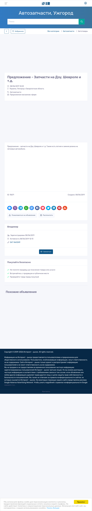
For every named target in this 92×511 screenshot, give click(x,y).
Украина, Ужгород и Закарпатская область (25, 89)
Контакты (46, 392)
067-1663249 (15, 242)
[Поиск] (43, 21)
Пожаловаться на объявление (22, 215)
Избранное (18, 31)
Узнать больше (53, 508)
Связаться (46, 252)
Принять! (81, 502)
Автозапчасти (68, 31)
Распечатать (46, 215)
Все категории (53, 31)
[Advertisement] (46, 52)
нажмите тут (9, 385)
